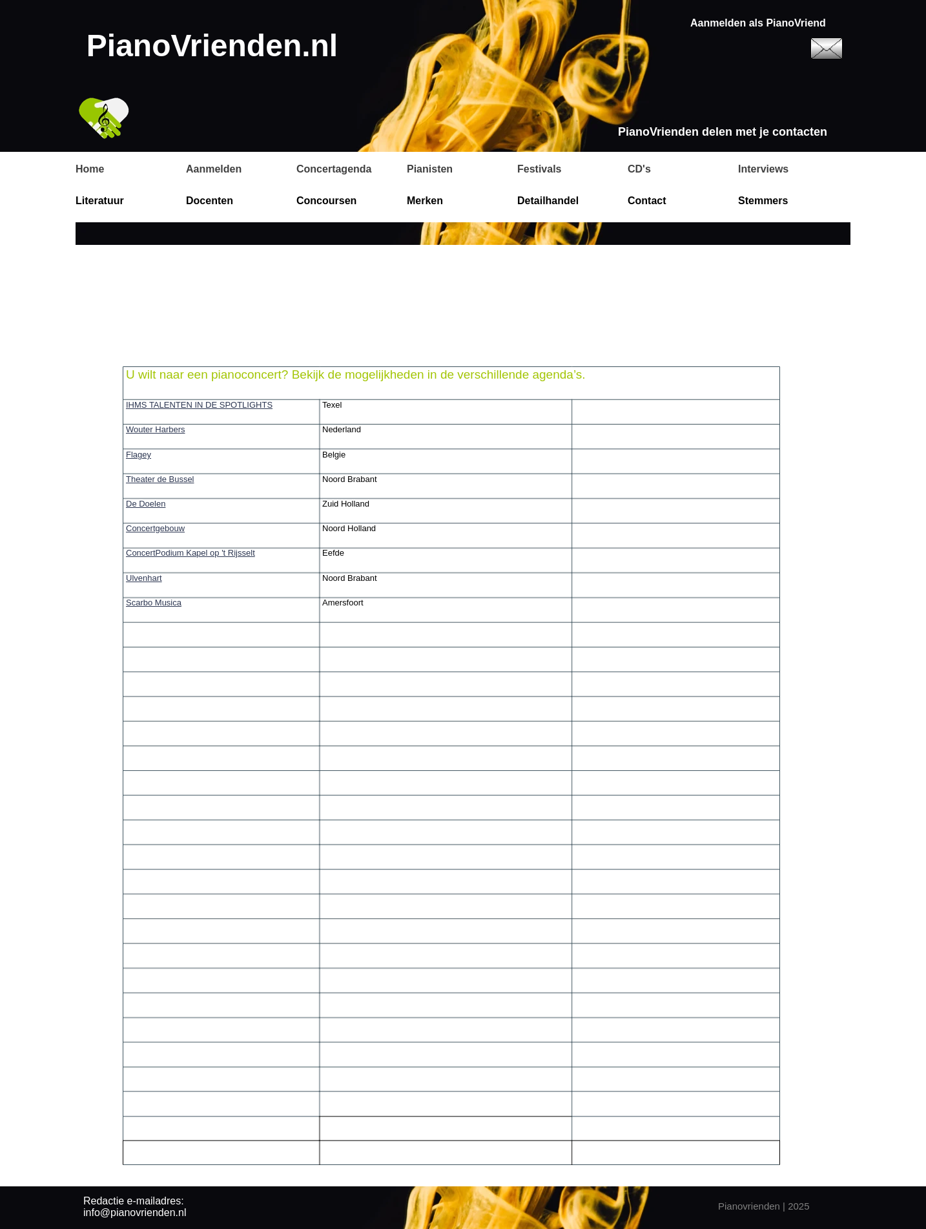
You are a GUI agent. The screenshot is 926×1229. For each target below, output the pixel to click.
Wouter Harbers (155, 429)
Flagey (138, 454)
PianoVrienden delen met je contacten (722, 131)
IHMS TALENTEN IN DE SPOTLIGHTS (199, 405)
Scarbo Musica (153, 602)
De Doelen (145, 504)
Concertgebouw (155, 528)
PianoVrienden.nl (212, 45)
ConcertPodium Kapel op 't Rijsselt (190, 553)
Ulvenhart (144, 578)
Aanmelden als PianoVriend (758, 22)
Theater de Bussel (160, 479)
